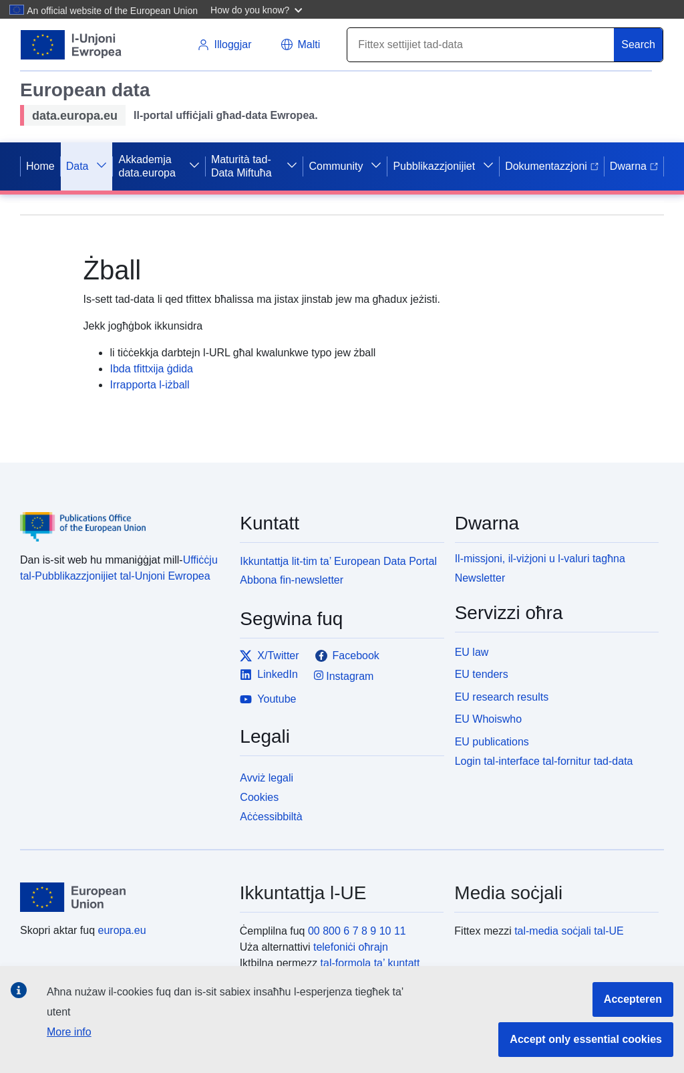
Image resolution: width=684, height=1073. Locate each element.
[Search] (481, 45)
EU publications (492, 741)
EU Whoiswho (488, 719)
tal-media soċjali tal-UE (569, 931)
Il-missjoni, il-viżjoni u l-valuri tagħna (540, 558)
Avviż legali (266, 778)
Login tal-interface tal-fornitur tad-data (544, 761)
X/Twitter (269, 656)
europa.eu (122, 930)
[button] (258, 9)
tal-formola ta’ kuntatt (370, 963)
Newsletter (480, 578)
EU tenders (481, 674)
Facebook (347, 656)
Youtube (268, 699)
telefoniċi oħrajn (350, 947)
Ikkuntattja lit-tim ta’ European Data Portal (338, 561)
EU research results (502, 697)
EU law (472, 652)
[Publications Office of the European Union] (122, 517)
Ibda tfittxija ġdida (151, 368)
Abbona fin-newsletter (291, 580)
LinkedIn (269, 675)
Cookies (259, 797)
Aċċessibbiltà (271, 816)
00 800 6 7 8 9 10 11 (357, 931)
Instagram (344, 675)
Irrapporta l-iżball (149, 384)
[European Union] (122, 897)
